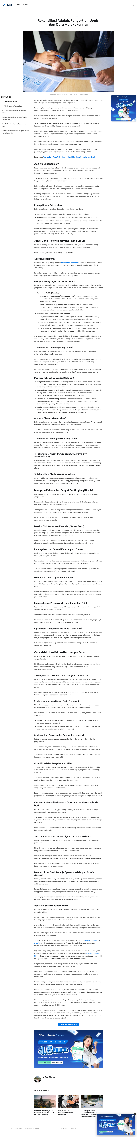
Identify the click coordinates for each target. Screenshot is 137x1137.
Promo (25, 5)
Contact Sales (64, 1128)
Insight (77, 16)
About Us (73, 1128)
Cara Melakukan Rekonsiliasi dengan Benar (14, 125)
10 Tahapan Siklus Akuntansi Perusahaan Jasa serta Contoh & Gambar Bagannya (90, 1113)
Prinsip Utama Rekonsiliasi (13, 106)
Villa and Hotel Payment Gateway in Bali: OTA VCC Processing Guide (44, 1112)
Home (18, 5)
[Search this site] (132, 4)
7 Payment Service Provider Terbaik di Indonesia (65, 1112)
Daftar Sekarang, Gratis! (68, 1024)
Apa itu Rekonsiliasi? (9, 102)
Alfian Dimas (49, 1077)
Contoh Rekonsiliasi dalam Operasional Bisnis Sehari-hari (15, 132)
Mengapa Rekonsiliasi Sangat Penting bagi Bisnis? (14, 118)
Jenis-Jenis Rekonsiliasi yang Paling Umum (14, 111)
